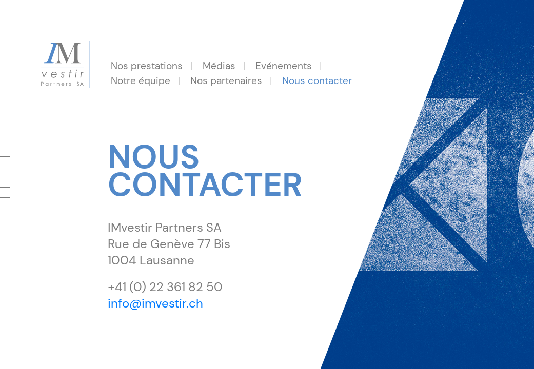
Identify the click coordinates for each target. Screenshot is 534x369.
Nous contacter (317, 80)
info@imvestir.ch (155, 303)
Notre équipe (140, 80)
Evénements (283, 65)
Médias (219, 65)
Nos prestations (147, 65)
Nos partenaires (226, 80)
